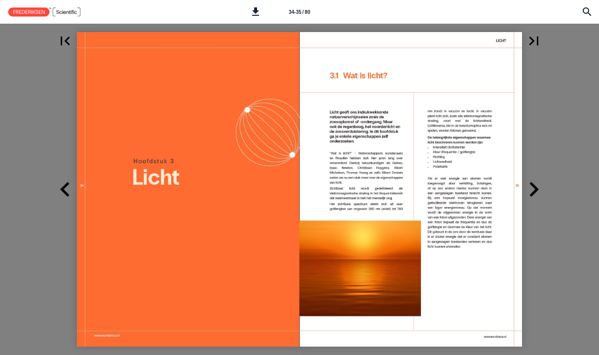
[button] (255, 12)
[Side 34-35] (299, 12)
